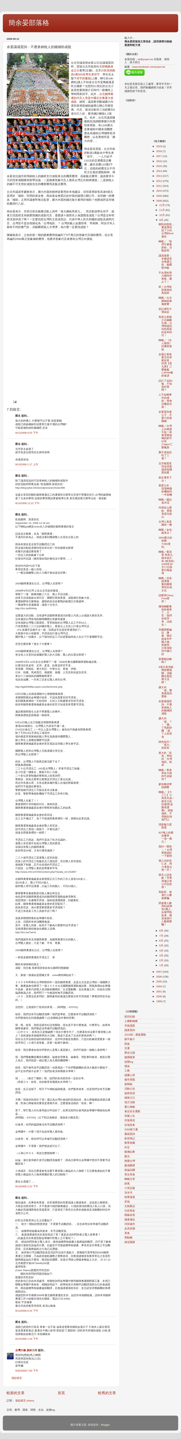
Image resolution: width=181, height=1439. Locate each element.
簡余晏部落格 (28, 23)
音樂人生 (129, 1115)
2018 (159, 151)
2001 (159, 991)
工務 (127, 1070)
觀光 (127, 1156)
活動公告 (129, 1088)
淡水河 (128, 1192)
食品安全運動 (132, 1111)
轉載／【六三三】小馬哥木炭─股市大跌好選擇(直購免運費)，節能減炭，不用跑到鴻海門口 (166, 806)
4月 (161, 950)
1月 (161, 965)
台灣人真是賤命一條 (165, 523)
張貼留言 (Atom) (24, 1400)
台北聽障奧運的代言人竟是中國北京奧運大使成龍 (92, 98)
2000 (159, 996)
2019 (159, 146)
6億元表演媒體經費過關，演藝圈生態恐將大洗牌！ (166, 675)
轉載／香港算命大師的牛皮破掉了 (165, 775)
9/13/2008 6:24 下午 (26, 1310)
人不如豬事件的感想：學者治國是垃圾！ (165, 400)
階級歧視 (129, 1215)
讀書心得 (129, 1075)
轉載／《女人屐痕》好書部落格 (165, 345)
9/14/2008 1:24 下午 (26, 1338)
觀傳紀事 (129, 1151)
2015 (159, 166)
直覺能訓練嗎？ (165, 661)
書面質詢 (129, 1134)
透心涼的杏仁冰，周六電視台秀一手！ (165, 865)
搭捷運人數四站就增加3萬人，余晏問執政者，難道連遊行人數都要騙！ (166, 914)
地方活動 (129, 1102)
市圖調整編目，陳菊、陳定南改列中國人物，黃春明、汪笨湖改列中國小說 (165, 642)
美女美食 (129, 1174)
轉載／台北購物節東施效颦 (165, 300)
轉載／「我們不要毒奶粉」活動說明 (165, 246)
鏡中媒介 (129, 1039)
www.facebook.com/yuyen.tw (148, 66)
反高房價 (129, 1228)
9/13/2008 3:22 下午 (26, 1186)
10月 (162, 215)
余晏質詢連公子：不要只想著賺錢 (165, 416)
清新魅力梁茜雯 (165, 826)
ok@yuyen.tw (145, 59)
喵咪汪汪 (129, 1097)
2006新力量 (131, 1129)
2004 (159, 986)
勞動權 (128, 1237)
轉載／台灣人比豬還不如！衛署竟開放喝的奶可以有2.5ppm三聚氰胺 (166, 437)
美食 (127, 1233)
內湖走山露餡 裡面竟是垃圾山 (165, 512)
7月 (161, 935)
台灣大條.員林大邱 (26, 1350)
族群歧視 (129, 1093)
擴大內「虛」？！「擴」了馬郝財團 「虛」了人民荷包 (166, 727)
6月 (161, 940)
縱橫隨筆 (129, 1057)
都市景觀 (129, 1079)
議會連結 (129, 1219)
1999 (159, 1001)
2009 (159, 195)
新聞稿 (128, 1084)
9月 (161, 220)
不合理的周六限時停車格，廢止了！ (165, 277)
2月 (161, 960)
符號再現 (129, 1120)
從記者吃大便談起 (165, 310)
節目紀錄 (129, 1016)
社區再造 (129, 1210)
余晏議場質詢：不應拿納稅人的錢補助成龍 (165, 707)
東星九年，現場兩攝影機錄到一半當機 (165, 490)
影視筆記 (129, 1138)
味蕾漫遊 (129, 1197)
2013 (159, 176)
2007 (159, 971)
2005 (159, 981)
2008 (159, 200)
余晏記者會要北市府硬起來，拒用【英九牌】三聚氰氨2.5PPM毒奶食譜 (166, 365)
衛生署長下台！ (165, 479)
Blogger (105, 1424)
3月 (161, 955)
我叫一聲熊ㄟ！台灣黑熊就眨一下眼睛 (165, 851)
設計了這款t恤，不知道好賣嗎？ (166, 385)
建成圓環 (129, 1165)
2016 (159, 161)
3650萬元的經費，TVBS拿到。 (165, 542)
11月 (162, 210)
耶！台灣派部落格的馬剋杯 (165, 290)
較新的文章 (16, 1393)
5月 (161, 945)
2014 (159, 171)
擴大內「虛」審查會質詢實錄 (165, 692)
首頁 (61, 1393)
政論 (127, 1043)
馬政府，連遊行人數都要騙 (165, 895)
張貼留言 (17, 1378)
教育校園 (129, 1142)
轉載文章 (129, 1179)
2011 (159, 185)
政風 (127, 1183)
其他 (127, 1201)
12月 (162, 205)
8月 (161, 930)
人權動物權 (131, 1021)
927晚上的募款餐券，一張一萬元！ (166, 837)
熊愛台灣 (129, 1161)
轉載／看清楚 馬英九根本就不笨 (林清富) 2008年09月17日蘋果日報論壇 (166, 562)
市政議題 (129, 1025)
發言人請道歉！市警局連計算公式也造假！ (165, 881)
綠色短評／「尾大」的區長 (165, 744)
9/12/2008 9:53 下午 (26, 432)
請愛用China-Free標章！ (166, 598)
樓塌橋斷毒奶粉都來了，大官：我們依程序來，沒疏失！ (165, 615)
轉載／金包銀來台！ (165, 531)
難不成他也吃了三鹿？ (165, 455)
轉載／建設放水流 (165, 501)
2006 (159, 976)
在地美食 (129, 1125)
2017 (159, 156)
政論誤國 (129, 1170)
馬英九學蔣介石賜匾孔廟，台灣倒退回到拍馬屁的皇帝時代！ (165, 326)
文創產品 (129, 1206)
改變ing (128, 1061)
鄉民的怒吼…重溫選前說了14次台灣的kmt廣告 (166, 230)
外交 (127, 1147)
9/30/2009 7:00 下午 (26, 1370)
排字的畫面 (84, 78)
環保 (127, 1066)
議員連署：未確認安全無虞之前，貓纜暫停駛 (165, 261)
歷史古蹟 (129, 1052)
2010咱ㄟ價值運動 (135, 1034)
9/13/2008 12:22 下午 (27, 503)
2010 (159, 190)
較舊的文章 (107, 1393)
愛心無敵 (129, 1106)
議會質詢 (129, 1030)
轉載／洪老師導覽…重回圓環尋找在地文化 (165, 584)
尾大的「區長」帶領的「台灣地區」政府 (165, 759)
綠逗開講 (129, 1242)
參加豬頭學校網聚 (165, 786)
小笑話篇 (129, 1188)
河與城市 (129, 1224)
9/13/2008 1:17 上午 (26, 464)
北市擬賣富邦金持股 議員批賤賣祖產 (165, 468)
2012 (159, 181)
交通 (127, 1048)
